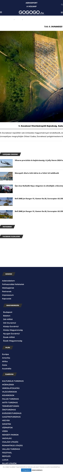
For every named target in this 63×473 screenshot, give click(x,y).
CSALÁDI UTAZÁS (10, 442)
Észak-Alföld (9, 337)
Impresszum (8, 295)
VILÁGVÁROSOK (9, 392)
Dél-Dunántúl (9, 323)
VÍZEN (5, 431)
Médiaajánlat (8, 288)
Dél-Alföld (8, 319)
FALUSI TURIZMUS (10, 399)
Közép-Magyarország (13, 330)
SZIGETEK (6, 424)
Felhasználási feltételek (13, 284)
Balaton (6, 316)
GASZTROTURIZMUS (11, 417)
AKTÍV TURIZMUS (10, 402)
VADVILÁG (7, 438)
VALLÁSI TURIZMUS (11, 449)
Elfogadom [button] (26, 470)
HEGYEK (6, 420)
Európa (5, 354)
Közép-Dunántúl (11, 326)
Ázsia (4, 365)
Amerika (6, 358)
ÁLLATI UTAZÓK (9, 463)
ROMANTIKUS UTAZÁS (12, 445)
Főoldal (9, 20)
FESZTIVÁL (7, 453)
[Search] (62, 5)
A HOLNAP (31, 6)
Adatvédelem (8, 281)
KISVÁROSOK (8, 395)
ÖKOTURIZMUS (9, 410)
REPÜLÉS (6, 456)
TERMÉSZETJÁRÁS (10, 406)
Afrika (5, 361)
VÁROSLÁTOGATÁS (11, 388)
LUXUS (5, 460)
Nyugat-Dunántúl (11, 334)
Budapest (7, 312)
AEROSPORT (31, 3)
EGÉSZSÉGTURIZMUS (11, 413)
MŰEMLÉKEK (8, 385)
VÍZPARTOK (7, 428)
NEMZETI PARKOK (10, 435)
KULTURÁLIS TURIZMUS (13, 381)
